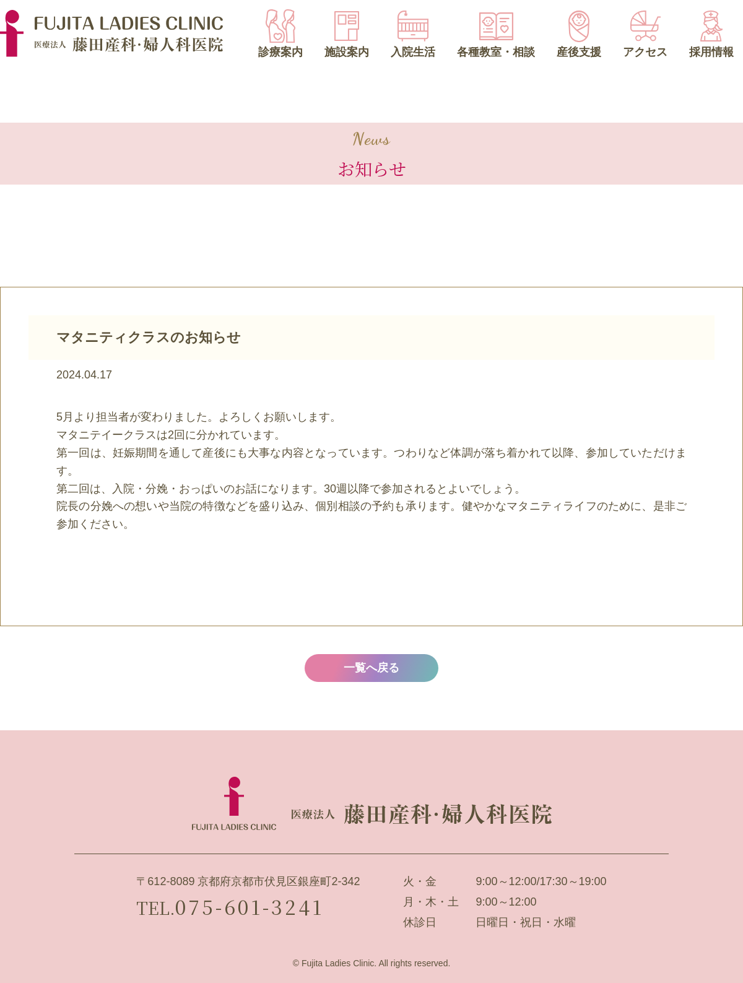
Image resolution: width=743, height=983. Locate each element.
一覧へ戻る (371, 668)
